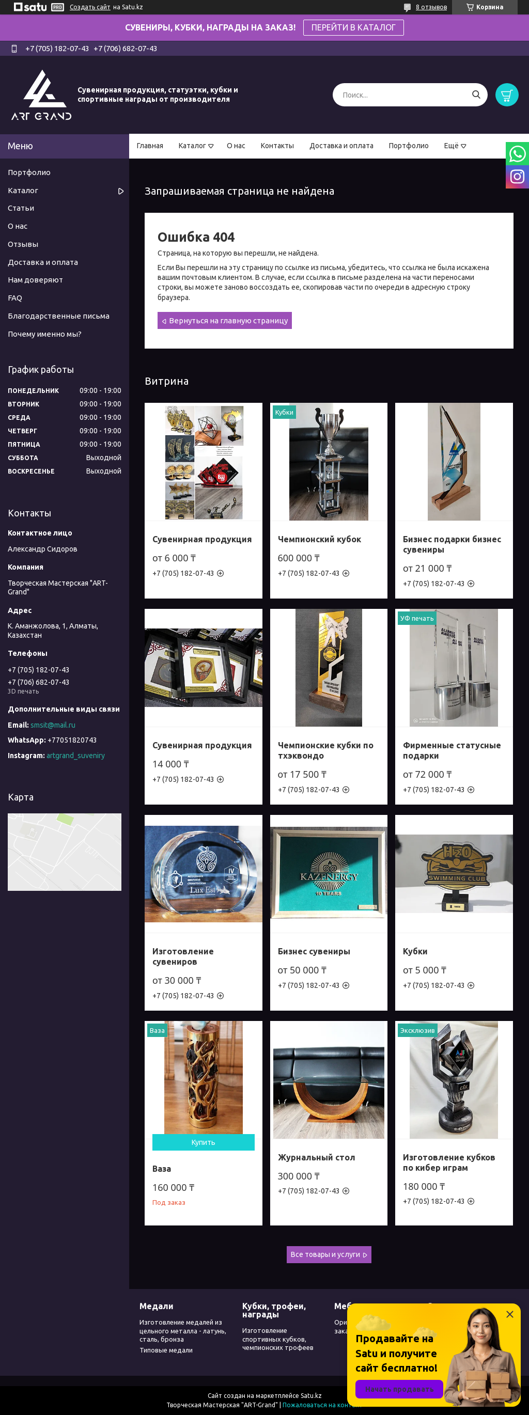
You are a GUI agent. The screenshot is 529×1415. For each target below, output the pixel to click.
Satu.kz (311, 1395)
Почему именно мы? (45, 333)
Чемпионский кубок (319, 539)
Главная (150, 146)
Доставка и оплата (341, 146)
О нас (236, 146)
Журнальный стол (316, 1157)
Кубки (415, 951)
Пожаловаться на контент (323, 1405)
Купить (203, 1142)
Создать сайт (90, 7)
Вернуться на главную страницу (228, 320)
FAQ (15, 297)
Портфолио (409, 146)
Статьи (21, 207)
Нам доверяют (35, 279)
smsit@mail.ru (52, 725)
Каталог (192, 146)
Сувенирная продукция (202, 539)
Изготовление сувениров (183, 956)
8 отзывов (431, 7)
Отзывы (23, 244)
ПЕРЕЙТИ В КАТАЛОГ (354, 27)
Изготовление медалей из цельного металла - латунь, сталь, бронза (182, 1330)
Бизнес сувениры (314, 951)
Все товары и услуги (325, 1254)
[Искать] (476, 94)
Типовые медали (166, 1350)
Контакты (277, 146)
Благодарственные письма (59, 315)
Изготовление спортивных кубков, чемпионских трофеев (278, 1339)
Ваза (161, 1168)
